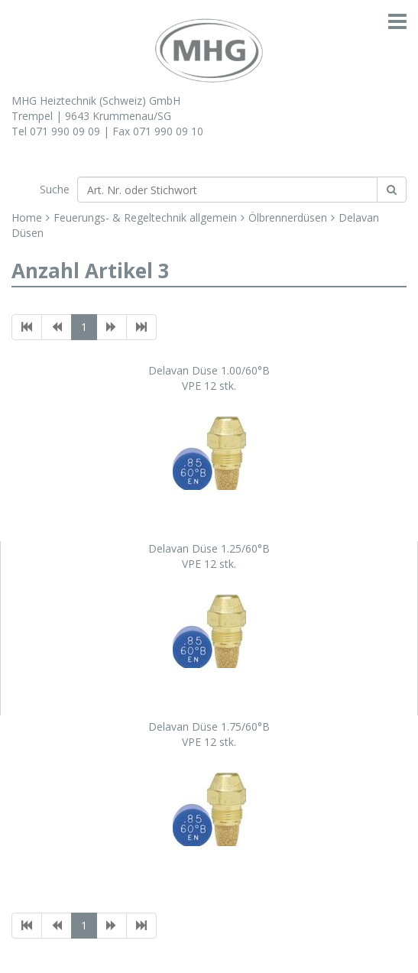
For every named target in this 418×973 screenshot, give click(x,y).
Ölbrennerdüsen (287, 217)
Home (26, 217)
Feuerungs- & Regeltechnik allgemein (145, 217)
